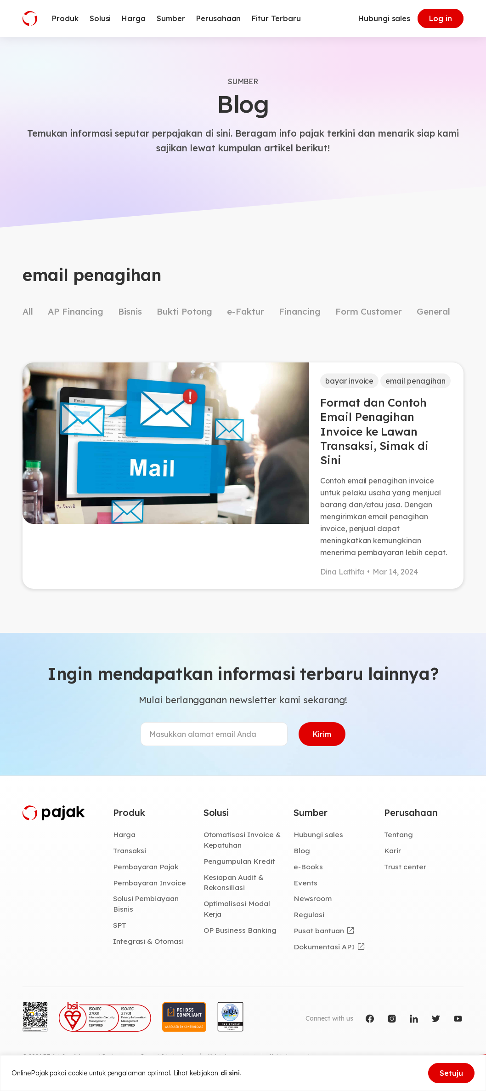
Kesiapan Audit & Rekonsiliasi (233, 882)
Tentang (398, 834)
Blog (302, 850)
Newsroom (313, 898)
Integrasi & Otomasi (148, 941)
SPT (119, 925)
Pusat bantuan (319, 930)
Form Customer (368, 311)
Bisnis (130, 311)
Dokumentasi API (324, 946)
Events (305, 882)
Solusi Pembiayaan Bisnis (146, 903)
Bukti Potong (184, 311)
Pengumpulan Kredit (239, 861)
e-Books (308, 866)
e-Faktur (245, 311)
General (433, 311)
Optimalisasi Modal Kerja (236, 909)
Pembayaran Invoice (149, 882)
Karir (392, 850)
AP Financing (75, 311)
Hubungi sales (384, 18)
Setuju (451, 1073)
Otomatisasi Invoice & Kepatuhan (242, 840)
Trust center (405, 866)
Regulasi (309, 914)
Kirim (322, 734)
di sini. (230, 1073)
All (28, 311)
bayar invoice (349, 380)
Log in (440, 18)
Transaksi (130, 850)
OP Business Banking (240, 930)
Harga (124, 834)
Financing (300, 311)
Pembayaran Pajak (146, 866)
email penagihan (415, 380)
